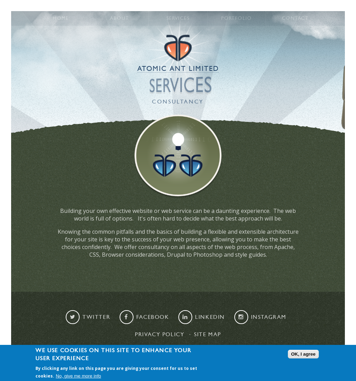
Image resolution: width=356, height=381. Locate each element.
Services (178, 18)
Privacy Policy (159, 334)
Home (61, 18)
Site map (207, 334)
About (119, 18)
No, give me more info (78, 376)
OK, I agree (303, 354)
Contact (295, 18)
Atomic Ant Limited (178, 68)
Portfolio (236, 18)
